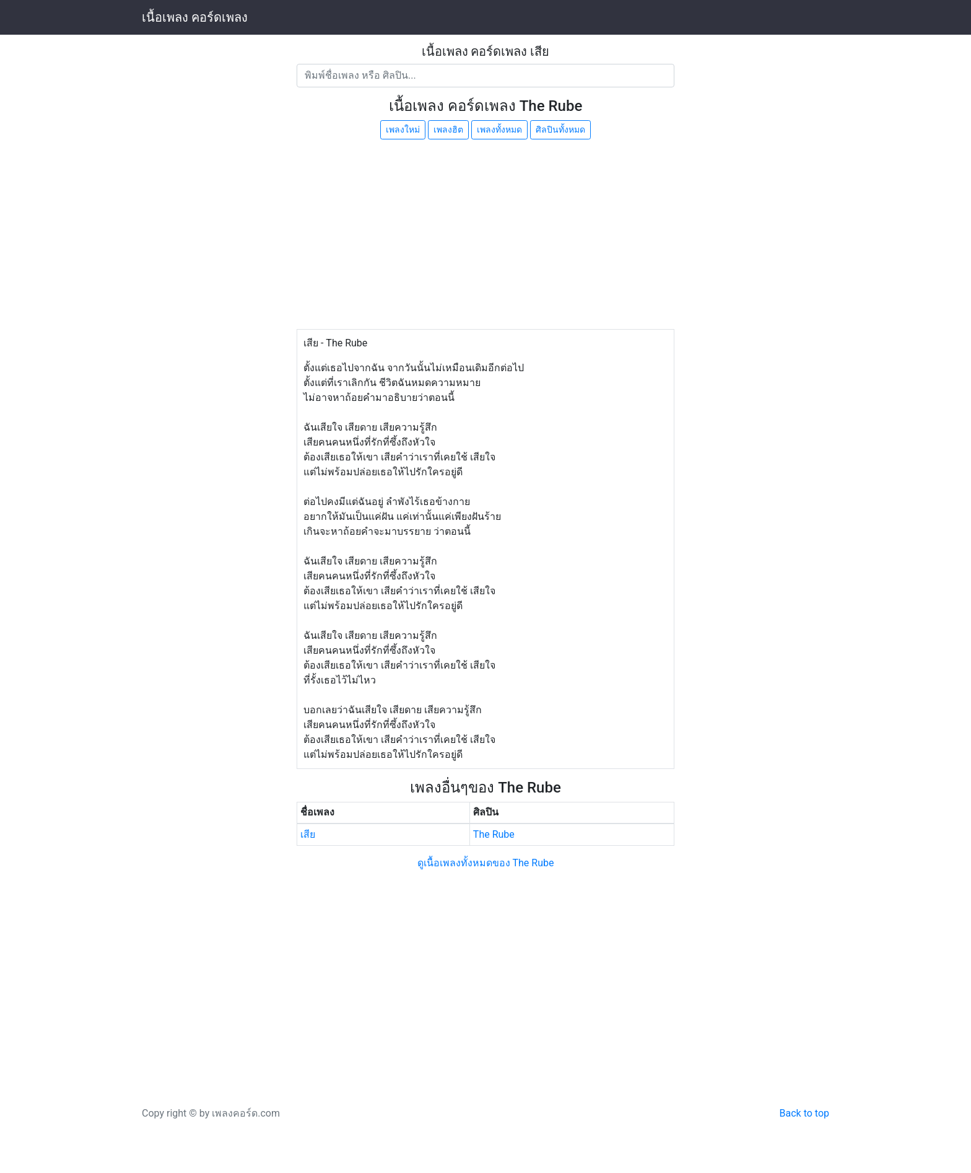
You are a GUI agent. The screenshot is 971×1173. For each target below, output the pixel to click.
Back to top (804, 1113)
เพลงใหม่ (403, 129)
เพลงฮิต (448, 129)
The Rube (494, 834)
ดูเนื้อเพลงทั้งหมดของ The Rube (485, 863)
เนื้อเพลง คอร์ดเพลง (195, 17)
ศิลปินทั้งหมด (560, 129)
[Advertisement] (485, 236)
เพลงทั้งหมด (499, 129)
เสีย (307, 834)
